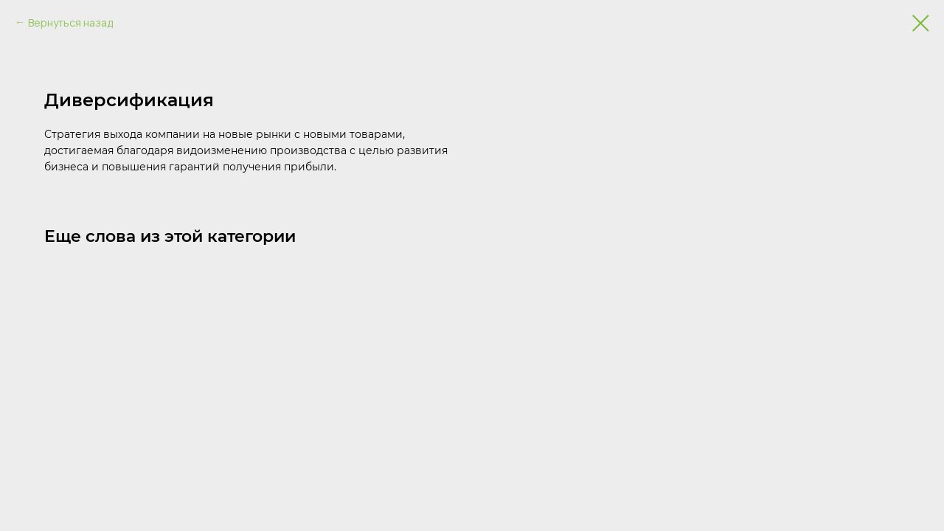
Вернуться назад (70, 22)
